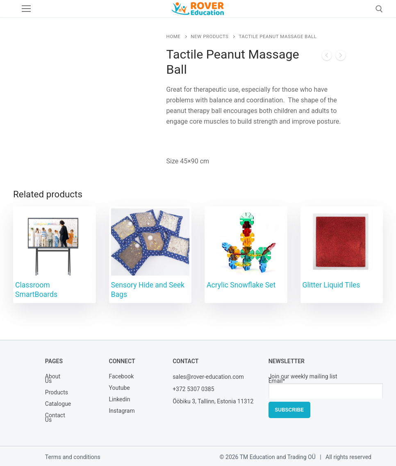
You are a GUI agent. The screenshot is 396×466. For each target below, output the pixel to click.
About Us (52, 379)
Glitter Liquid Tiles (331, 285)
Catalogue (54, 404)
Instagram (118, 411)
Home (173, 36)
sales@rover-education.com (208, 376)
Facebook (118, 377)
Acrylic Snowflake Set (241, 285)
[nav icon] (26, 8)
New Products (209, 36)
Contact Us (54, 418)
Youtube (118, 388)
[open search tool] (379, 9)
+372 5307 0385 (193, 389)
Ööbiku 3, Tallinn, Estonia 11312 (213, 401)
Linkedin (118, 400)
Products (54, 393)
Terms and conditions (72, 457)
